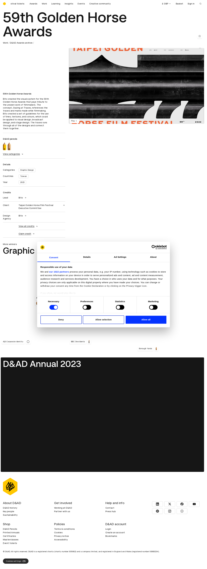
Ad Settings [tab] (120, 257)
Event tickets (10, 543)
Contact (109, 508)
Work (44, 4)
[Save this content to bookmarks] (199, 36)
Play (74, 120)
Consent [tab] (53, 257)
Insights (69, 4)
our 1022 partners (59, 271)
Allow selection (103, 319)
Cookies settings (16, 561)
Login (108, 529)
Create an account (115, 532)
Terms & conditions (64, 529)
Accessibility (61, 539)
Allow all (146, 319)
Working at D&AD (63, 508)
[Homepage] (4, 3)
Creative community (100, 4)
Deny (61, 319)
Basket (179, 4)
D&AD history (10, 508)
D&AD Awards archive (21, 43)
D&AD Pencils (10, 529)
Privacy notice (61, 536)
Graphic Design (27, 170)
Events (81, 4)
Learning (55, 4)
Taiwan (23, 176)
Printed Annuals (11, 532)
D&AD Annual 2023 (42, 364)
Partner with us (62, 511)
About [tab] (153, 257)
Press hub (110, 511)
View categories (13, 154)
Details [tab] (87, 257)
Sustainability (10, 515)
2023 (22, 182)
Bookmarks (111, 536)
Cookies (58, 532)
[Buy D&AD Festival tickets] (17, 3)
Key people (8, 511)
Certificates (9, 536)
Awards (33, 4)
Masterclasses (11, 539)
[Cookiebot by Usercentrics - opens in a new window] (154, 247)
